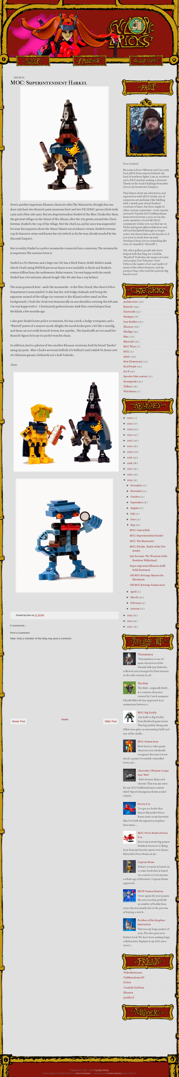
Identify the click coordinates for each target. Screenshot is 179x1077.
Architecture (130, 302)
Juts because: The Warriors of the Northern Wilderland (148, 558)
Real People (130, 366)
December (137, 485)
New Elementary (133, 361)
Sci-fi (126, 371)
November (137, 491)
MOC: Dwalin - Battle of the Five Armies (148, 548)
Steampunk (130, 381)
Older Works (146, 60)
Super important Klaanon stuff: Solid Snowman (147, 568)
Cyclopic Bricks (102, 1070)
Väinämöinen (145, 654)
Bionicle (128, 307)
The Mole (143, 683)
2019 (130, 457)
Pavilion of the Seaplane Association (151, 922)
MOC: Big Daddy (147, 712)
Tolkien (127, 386)
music (127, 356)
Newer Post (18, 721)
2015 (129, 480)
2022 (130, 440)
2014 (130, 615)
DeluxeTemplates (83, 1073)
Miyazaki (128, 341)
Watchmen (129, 391)
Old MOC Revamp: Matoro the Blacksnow (147, 577)
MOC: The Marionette (142, 541)
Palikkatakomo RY (133, 977)
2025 (130, 423)
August (135, 508)
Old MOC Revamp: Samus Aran (147, 585)
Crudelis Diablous (133, 987)
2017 (129, 469)
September (137, 502)
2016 (130, 474)
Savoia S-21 (144, 804)
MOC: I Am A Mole (140, 530)
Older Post (111, 721)
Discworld (129, 312)
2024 (130, 429)
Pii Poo (127, 982)
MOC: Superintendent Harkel (48, 82)
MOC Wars (129, 346)
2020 (130, 452)
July (133, 514)
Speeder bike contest (135, 376)
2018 (130, 463)
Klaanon (128, 327)
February (136, 603)
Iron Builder (130, 322)
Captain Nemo (146, 862)
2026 (130, 418)
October (135, 497)
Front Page (89, 60)
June (133, 519)
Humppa (128, 316)
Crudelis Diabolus (114, 1073)
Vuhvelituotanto (132, 972)
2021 (130, 446)
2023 (130, 435)
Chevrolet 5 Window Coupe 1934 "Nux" (153, 773)
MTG (126, 351)
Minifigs (128, 331)
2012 (130, 626)
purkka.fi (128, 997)
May (133, 525)
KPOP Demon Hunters (150, 891)
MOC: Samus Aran (148, 741)
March (134, 597)
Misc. (126, 336)
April (134, 591)
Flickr (33, 60)
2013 (129, 621)
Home (65, 719)
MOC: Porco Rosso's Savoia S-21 (153, 835)
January (135, 608)
